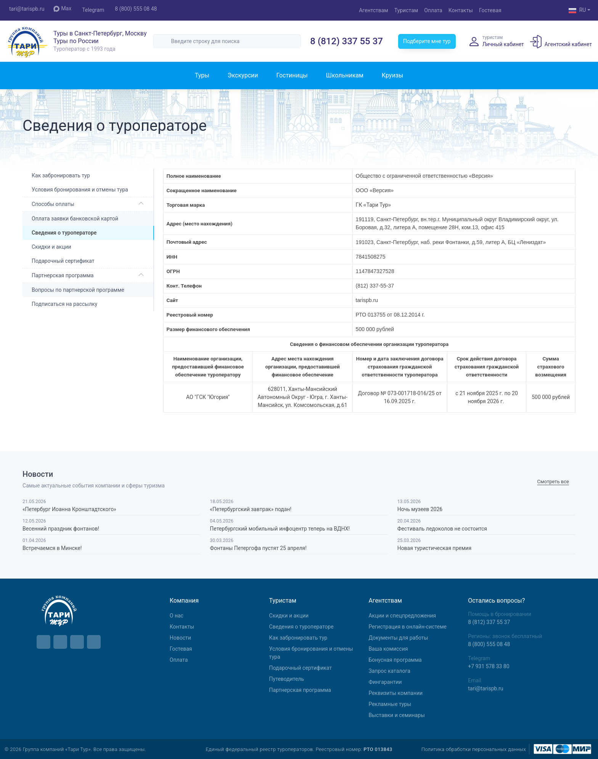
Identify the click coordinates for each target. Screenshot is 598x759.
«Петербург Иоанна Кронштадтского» (69, 509)
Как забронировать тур (61, 175)
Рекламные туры (389, 704)
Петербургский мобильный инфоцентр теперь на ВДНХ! (280, 529)
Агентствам (373, 10)
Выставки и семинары (396, 715)
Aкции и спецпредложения (402, 616)
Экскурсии (243, 75)
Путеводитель (286, 679)
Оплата (433, 10)
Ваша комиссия (388, 649)
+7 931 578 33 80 (488, 666)
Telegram (93, 10)
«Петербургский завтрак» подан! (250, 509)
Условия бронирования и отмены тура (80, 190)
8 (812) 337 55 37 (346, 41)
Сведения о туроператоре (301, 627)
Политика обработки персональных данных (473, 749)
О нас (176, 616)
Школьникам (344, 75)
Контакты (460, 10)
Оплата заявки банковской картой (75, 218)
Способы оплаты (53, 204)
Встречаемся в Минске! (52, 548)
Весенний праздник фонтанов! (61, 529)
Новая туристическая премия (434, 548)
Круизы (392, 75)
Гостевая (490, 10)
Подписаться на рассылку (64, 304)
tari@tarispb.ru (26, 9)
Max (62, 8)
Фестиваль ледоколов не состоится (442, 529)
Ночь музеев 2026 (420, 509)
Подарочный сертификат (63, 261)
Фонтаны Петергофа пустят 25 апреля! (258, 548)
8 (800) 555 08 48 (136, 9)
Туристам (406, 10)
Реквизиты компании (395, 693)
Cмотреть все (553, 482)
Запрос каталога (389, 671)
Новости (180, 638)
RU (577, 10)
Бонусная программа (394, 660)
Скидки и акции (51, 247)
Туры (202, 75)
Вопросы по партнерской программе (78, 290)
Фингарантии (385, 682)
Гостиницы (291, 75)
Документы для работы (398, 638)
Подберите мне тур (427, 41)
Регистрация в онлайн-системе (407, 627)
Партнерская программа (62, 275)
